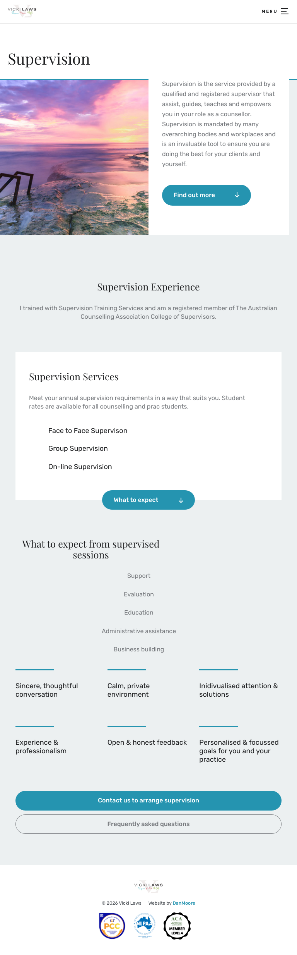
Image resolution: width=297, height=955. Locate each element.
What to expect (148, 499)
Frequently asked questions (149, 824)
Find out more (206, 195)
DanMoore (183, 903)
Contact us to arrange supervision (148, 800)
